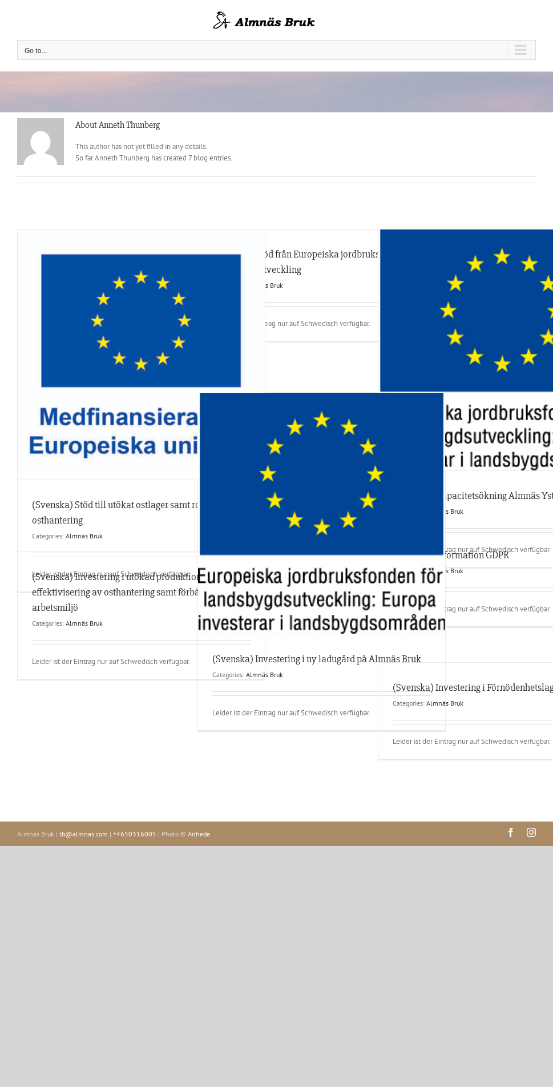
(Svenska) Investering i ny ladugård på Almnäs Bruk (316, 659)
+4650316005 (134, 834)
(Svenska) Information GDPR (451, 555)
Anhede (199, 834)
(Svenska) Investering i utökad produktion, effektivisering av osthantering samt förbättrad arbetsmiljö (125, 592)
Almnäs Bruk (84, 536)
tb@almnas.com (83, 834)
